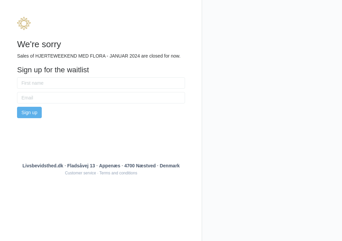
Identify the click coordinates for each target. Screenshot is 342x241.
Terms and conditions (118, 173)
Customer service (80, 173)
